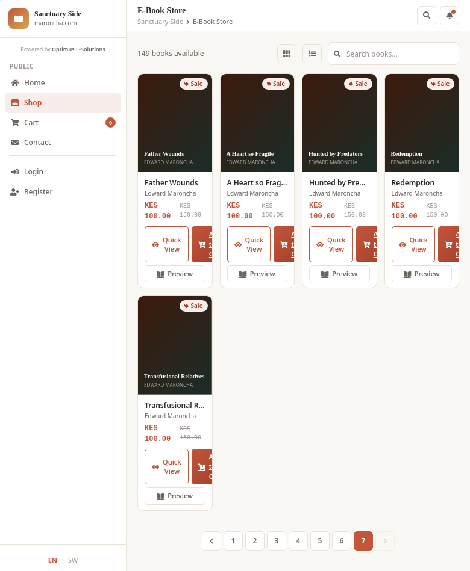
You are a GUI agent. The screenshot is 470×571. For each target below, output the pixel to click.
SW (73, 559)
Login (26, 172)
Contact (30, 142)
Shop (26, 102)
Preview (175, 273)
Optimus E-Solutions (78, 49)
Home (27, 83)
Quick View (166, 244)
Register (31, 192)
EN (52, 559)
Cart (63, 122)
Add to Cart (210, 243)
